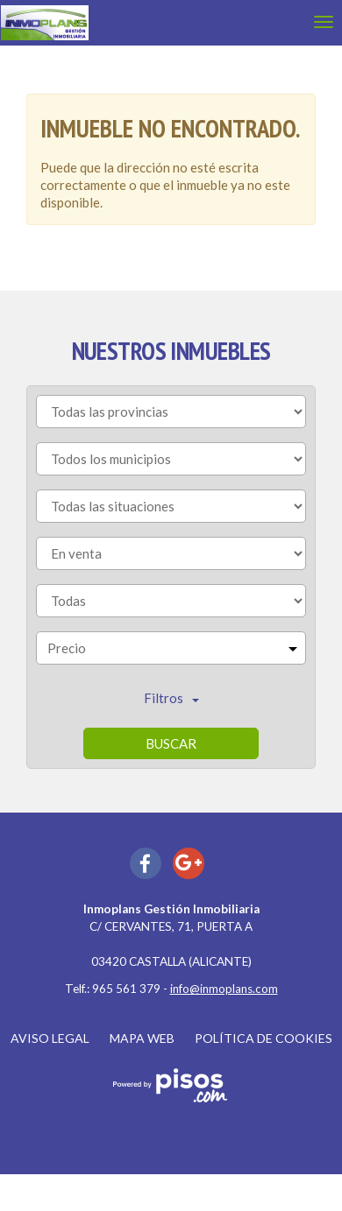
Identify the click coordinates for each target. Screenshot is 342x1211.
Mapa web (142, 1038)
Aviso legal (50, 1038)
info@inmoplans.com (224, 989)
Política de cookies (263, 1038)
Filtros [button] (171, 698)
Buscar (171, 743)
